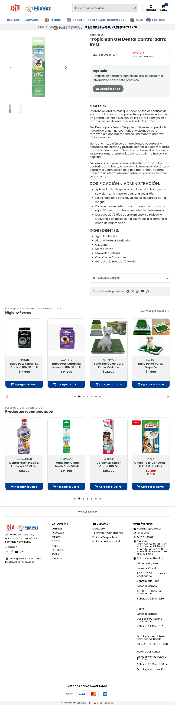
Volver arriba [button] (88, 512)
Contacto (98, 528)
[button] (147, 291)
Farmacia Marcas (106, 277)
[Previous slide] (10, 67)
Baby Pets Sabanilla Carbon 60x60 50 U (24, 365)
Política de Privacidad (106, 541)
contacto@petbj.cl (147, 528)
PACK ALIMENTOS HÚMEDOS (107, 20)
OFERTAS (14, 20)
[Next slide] (66, 67)
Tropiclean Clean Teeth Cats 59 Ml (66, 464)
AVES (139, 20)
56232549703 (143, 537)
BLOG (118, 28)
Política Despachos (104, 537)
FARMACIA (33, 20)
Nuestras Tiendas (98, 28)
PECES (63, 28)
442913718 (141, 533)
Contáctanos (108, 89)
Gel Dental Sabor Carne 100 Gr (108, 464)
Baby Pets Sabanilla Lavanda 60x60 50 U (66, 365)
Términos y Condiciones (107, 533)
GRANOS (76, 28)
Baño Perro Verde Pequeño (150, 365)
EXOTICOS (158, 20)
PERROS (56, 20)
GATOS (78, 20)
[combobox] (105, 8)
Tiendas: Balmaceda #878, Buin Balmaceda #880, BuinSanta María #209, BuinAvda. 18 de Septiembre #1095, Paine (150, 547)
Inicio (41, 27)
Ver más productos (155, 311)
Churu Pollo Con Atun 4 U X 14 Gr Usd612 (150, 464)
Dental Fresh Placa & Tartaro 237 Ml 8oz (24, 464)
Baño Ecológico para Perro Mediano (109, 365)
